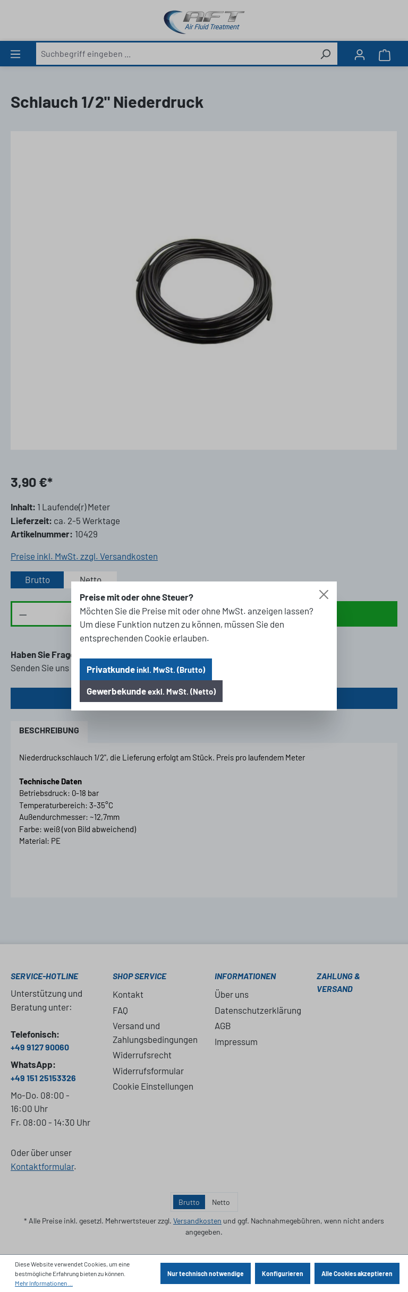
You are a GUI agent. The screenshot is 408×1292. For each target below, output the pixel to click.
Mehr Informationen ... (44, 1283)
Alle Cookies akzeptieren (357, 1273)
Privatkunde (146, 669)
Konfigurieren (282, 1273)
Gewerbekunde (151, 691)
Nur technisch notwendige (205, 1273)
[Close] (324, 594)
